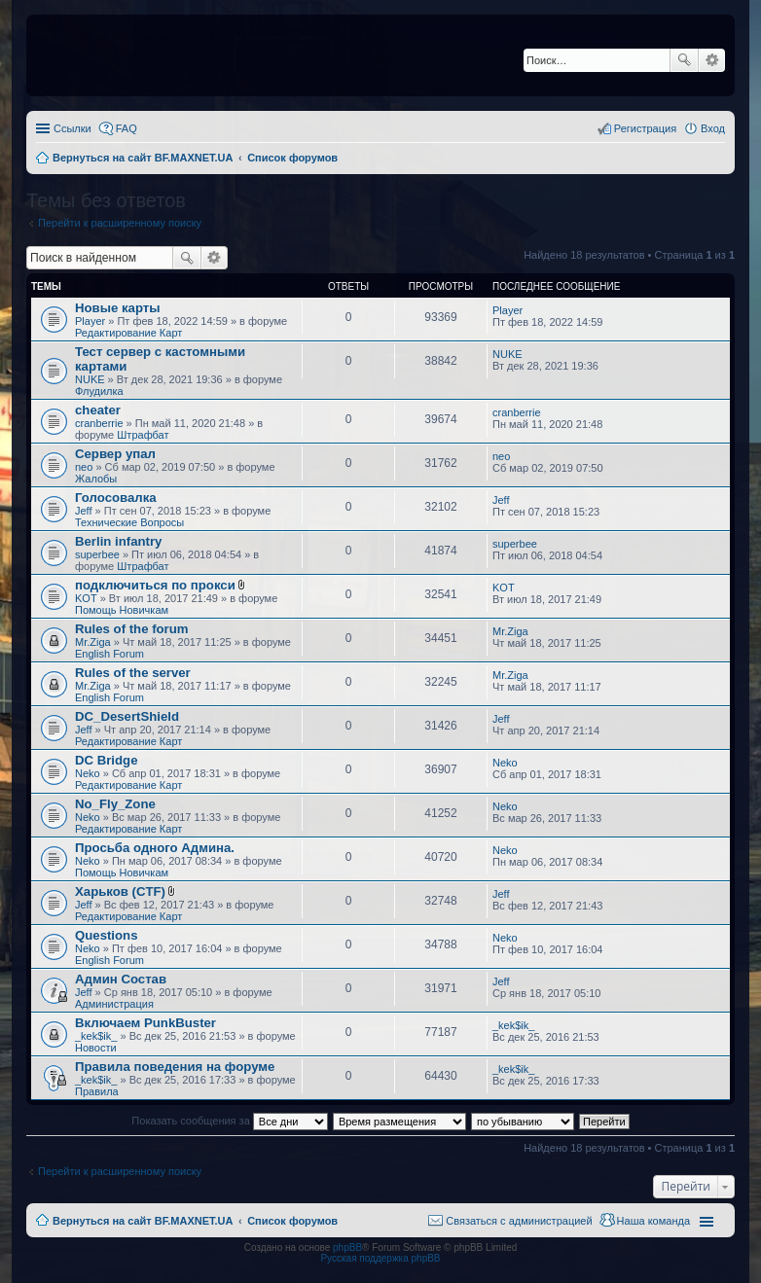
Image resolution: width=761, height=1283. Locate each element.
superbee (97, 554)
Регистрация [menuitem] (645, 128)
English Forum (109, 653)
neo (83, 467)
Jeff (83, 511)
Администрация (114, 1004)
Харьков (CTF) (120, 891)
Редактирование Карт (128, 333)
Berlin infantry (118, 541)
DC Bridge (106, 760)
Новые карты (117, 308)
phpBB (347, 1247)
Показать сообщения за (229, 1120)
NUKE (90, 379)
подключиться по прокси (155, 585)
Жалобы (96, 478)
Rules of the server (133, 672)
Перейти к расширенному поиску (119, 223)
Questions (106, 935)
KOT (86, 598)
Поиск (684, 60)
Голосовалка (116, 497)
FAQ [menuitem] (126, 128)
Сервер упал (115, 453)
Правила (97, 1091)
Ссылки (72, 128)
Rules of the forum (132, 629)
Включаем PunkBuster (145, 1023)
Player (90, 321)
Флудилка (99, 391)
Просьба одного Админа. (155, 847)
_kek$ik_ (96, 1036)
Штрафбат (142, 435)
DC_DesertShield (127, 716)
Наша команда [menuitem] (653, 1221)
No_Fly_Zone (115, 804)
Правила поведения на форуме (174, 1066)
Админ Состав (120, 979)
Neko (87, 773)
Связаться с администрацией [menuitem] (519, 1221)
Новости (96, 1047)
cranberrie (99, 423)
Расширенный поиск (712, 60)
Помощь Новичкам (121, 610)
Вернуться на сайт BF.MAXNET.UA (143, 1221)
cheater (98, 410)
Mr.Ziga (93, 642)
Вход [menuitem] (713, 128)
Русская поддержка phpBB (380, 1258)
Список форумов (292, 1221)
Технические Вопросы (129, 522)
